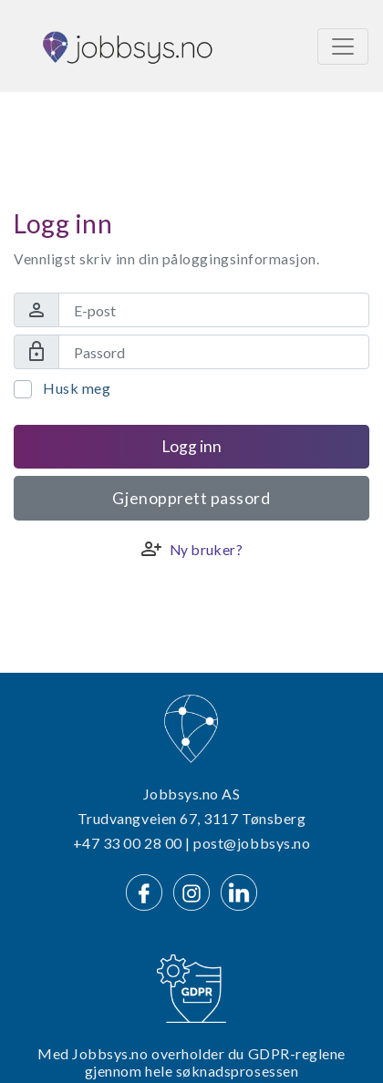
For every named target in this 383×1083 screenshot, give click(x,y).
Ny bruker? (206, 550)
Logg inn (191, 446)
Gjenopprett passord (191, 498)
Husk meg (76, 388)
